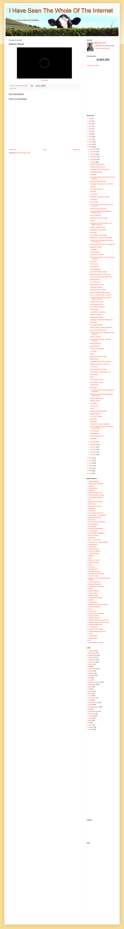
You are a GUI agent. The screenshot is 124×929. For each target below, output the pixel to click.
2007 (90, 473)
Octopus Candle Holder (97, 164)
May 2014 (93, 444)
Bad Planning (94, 374)
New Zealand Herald (94, 571)
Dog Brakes (93, 174)
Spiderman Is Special (96, 287)
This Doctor (93, 261)
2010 (90, 465)
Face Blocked (92, 526)
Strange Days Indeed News (96, 613)
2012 (90, 460)
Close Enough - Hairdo (96, 382)
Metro (90, 558)
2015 (90, 144)
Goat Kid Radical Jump (96, 436)
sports (90, 718)
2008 (90, 471)
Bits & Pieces (92, 504)
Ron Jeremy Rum (95, 282)
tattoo (90, 720)
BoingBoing (91, 508)
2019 (90, 134)
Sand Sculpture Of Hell (96, 304)
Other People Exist (93, 582)
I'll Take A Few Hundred (97, 349)
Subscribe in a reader (93, 65)
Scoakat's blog (92, 602)
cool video (91, 675)
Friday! (92, 354)
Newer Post (12, 149)
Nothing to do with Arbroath (96, 573)
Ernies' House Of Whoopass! (96, 522)
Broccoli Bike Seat (95, 343)
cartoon (90, 671)
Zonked (92, 220)
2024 (90, 121)
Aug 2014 (93, 159)
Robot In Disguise (93, 591)
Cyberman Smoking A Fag (97, 181)
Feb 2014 (93, 452)
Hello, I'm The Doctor (94, 540)
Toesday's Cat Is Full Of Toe (98, 208)
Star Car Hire (92, 611)
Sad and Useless (93, 595)
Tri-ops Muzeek (92, 636)
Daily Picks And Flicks (94, 517)
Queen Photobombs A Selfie (98, 356)
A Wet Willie (93, 249)
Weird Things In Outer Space (98, 235)
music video (91, 698)
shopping (91, 716)
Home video (91, 657)
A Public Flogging (93, 481)
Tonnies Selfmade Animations (97, 631)
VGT (89, 640)
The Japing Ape (92, 627)
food (15, 88)
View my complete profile (102, 48)
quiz (89, 709)
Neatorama (91, 567)
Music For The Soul (94, 560)
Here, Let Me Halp (95, 215)
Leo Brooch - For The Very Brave (99, 169)
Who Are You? (94, 406)
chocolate (91, 673)
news (89, 700)
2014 (90, 147)
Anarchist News (92, 488)
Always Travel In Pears (96, 398)
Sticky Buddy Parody (96, 172)
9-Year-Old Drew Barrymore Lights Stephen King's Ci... (100, 298)
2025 (90, 118)
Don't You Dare (94, 202)
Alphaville (91, 486)
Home (45, 149)
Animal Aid (91, 490)
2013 (90, 458)
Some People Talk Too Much (98, 411)
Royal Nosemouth (95, 269)
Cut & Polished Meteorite (97, 307)
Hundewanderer (93, 544)
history (90, 691)
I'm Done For (94, 366)
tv (88, 722)
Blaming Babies (94, 433)
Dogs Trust (91, 519)
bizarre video (92, 669)
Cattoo (92, 408)
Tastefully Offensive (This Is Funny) (98, 622)
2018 (90, 136)
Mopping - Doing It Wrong (97, 227)
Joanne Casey (19, 85)
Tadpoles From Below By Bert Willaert (101, 237)
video (90, 725)
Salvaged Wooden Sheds (97, 167)
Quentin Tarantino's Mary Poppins (100, 292)
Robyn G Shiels (92, 593)
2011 (90, 463)
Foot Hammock (94, 431)
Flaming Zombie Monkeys (95, 528)
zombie (90, 729)
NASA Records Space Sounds (99, 218)
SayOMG (91, 600)
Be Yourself (93, 232)
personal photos (93, 702)
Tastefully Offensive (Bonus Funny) (98, 620)
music (90, 696)
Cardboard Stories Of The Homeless (100, 361)
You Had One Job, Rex (96, 379)
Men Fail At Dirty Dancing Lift (98, 330)
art (89, 666)
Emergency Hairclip (95, 247)
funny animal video (93, 682)
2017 (90, 139)
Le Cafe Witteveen (93, 553)
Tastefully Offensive (94, 618)
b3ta (89, 499)
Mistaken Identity (95, 401)
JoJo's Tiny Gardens (94, 551)
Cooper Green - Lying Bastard (97, 515)
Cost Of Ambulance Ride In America (100, 295)
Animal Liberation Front (95, 492)
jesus (89, 693)
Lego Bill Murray (95, 346)
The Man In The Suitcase (95, 629)
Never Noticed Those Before (98, 230)
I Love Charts (92, 547)
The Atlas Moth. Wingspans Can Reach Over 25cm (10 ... (101, 241)
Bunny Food (91, 510)
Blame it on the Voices (94, 506)
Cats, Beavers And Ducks (95, 513)
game (90, 686)
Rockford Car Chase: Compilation (100, 424)
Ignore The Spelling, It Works (98, 272)
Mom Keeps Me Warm (96, 325)
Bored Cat (93, 191)
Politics (90, 664)
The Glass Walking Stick (95, 624)
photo (90, 704)
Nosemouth (93, 387)
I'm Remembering (93, 549)
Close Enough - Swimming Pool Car (100, 372)
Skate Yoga (93, 421)
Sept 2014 (93, 157)
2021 (90, 129)
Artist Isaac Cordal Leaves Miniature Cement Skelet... (100, 212)
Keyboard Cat (92, 659)
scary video (91, 713)
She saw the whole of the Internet (98, 604)
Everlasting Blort (93, 524)
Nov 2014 (93, 151)
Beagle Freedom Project (95, 502)
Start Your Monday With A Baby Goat (100, 277)
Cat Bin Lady (92, 651)
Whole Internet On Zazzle (95, 642)
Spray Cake (93, 419)
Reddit (90, 588)
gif (89, 689)
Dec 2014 (93, 149)
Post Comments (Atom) (24, 153)
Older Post (76, 149)
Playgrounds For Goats (96, 284)
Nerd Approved (92, 569)
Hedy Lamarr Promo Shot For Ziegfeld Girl (102, 244)
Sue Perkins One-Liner (96, 189)
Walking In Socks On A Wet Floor (99, 364)
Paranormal (91, 662)
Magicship (91, 555)
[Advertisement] (100, 89)
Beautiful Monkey (95, 414)
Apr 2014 (93, 447)
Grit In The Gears (93, 535)
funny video (91, 684)
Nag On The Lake (93, 562)
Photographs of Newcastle (96, 586)
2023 (90, 123)
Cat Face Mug (94, 309)
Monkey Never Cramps (96, 301)
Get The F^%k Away (96, 416)
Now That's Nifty (93, 576)
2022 (90, 126)
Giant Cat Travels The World (98, 369)
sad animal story (93, 711)
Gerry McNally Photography (96, 533)
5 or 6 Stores (94, 194)
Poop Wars (93, 438)
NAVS (90, 564)
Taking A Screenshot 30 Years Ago (100, 274)
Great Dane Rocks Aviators (98, 290)
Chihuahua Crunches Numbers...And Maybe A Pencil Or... (100, 224)
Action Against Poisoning (95, 484)
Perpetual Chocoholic (94, 584)
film (89, 677)
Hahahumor (91, 537)
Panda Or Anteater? (96, 314)
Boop (91, 377)
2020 (90, 131)
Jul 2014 (93, 162)
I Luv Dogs (93, 351)
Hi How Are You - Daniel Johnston (98, 542)
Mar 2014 (93, 449)
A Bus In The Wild (95, 337)
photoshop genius (93, 707)
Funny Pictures (92, 531)
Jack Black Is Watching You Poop (100, 197)
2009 (90, 468)
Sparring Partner (95, 279)
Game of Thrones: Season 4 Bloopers (101, 327)
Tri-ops (90, 633)
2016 (90, 142)
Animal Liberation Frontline (96, 495)
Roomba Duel (94, 264)
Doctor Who (91, 653)
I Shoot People (94, 385)
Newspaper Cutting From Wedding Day (101, 320)
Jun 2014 (93, 442)
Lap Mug (92, 186)
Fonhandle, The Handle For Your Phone (101, 184)
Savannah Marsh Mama (95, 598)
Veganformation (93, 638)
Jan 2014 (93, 454)
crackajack (44, 80)
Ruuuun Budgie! (94, 252)
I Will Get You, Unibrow (96, 255)
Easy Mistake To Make (96, 317)
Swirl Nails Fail (94, 266)
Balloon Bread (94, 359)
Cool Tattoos (93, 403)
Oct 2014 (93, 154)
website (90, 727)
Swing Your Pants (93, 616)
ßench (90, 609)
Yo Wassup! (93, 199)
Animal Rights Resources (95, 497)
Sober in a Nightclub (94, 606)
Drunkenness (92, 655)
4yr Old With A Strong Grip (97, 312)
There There (93, 322)
